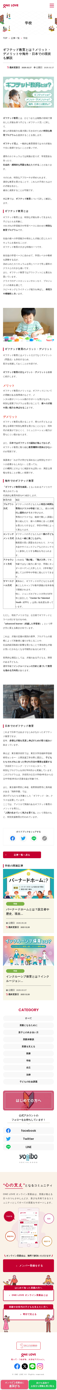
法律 (28, 1074)
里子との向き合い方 (28, 1032)
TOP (5, 38)
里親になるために (29, 1025)
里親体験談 (28, 1039)
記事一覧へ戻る (22, 855)
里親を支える (28, 1046)
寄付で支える (30, 1314)
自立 (28, 1067)
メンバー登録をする (31, 1265)
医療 (28, 1053)
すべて (28, 1018)
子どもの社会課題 (29, 1081)
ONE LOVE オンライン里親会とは (30, 1295)
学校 (28, 1060)
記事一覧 (15, 38)
